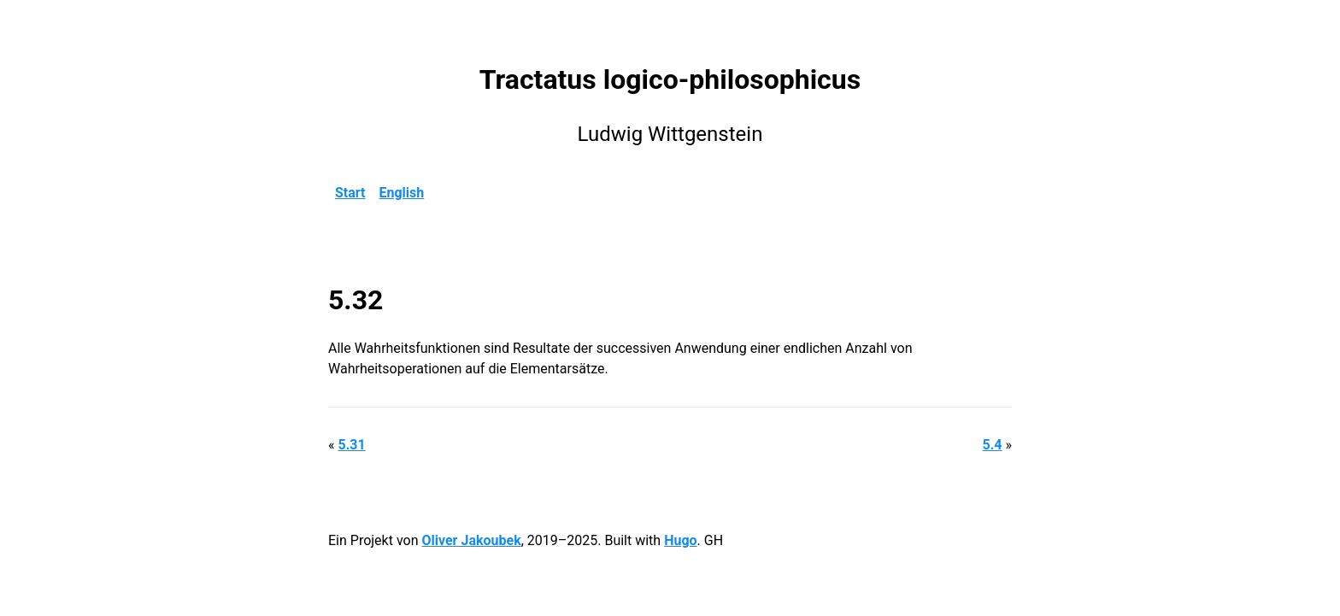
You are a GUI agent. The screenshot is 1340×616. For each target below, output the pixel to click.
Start (350, 193)
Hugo (680, 540)
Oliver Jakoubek (470, 540)
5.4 (992, 445)
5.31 (351, 445)
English (402, 193)
